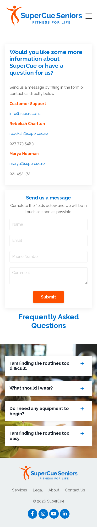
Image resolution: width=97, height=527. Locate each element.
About (53, 490)
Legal (38, 490)
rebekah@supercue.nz (29, 133)
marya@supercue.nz (27, 163)
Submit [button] (48, 296)
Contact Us (75, 490)
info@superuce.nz (25, 113)
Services (19, 490)
